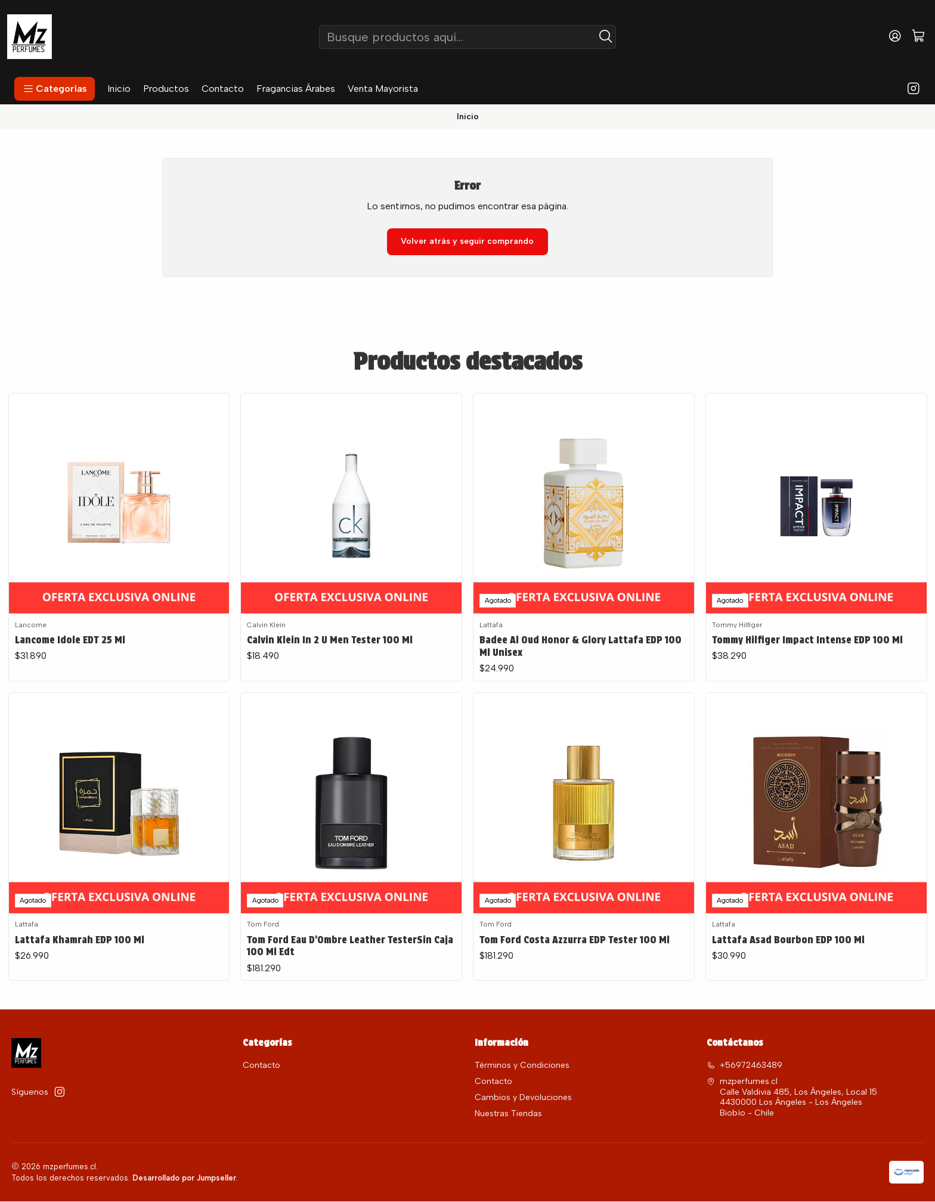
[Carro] (918, 37)
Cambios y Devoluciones (523, 1098)
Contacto (261, 1066)
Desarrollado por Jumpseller (184, 1178)
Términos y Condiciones (522, 1066)
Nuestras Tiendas (508, 1115)
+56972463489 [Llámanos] (744, 1066)
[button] (54, 89)
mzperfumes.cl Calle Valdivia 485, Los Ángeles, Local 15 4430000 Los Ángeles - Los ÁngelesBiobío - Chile (792, 1098)
